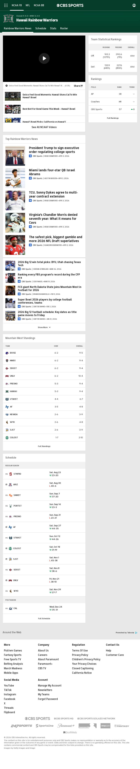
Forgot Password (48, 699)
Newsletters (45, 690)
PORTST (18, 505)
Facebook (9, 699)
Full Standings (44, 446)
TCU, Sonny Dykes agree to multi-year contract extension (53, 194)
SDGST (13, 368)
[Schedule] (40, 28)
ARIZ (15, 484)
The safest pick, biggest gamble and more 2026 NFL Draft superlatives (55, 239)
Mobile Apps (11, 673)
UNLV (12, 376)
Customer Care (115, 655)
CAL (15, 608)
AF (11, 406)
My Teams (43, 694)
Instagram (10, 694)
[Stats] (53, 28)
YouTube (9, 685)
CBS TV (42, 668)
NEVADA (14, 414)
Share (77, 85)
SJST (12, 429)
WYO (12, 422)
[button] (44, 58)
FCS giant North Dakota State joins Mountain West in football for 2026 (49, 288)
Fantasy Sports (12, 655)
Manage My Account (49, 685)
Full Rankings (113, 118)
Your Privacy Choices (84, 664)
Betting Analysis (13, 664)
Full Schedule (44, 618)
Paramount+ (45, 664)
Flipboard (9, 712)
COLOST (14, 437)
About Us (43, 650)
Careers (42, 655)
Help (108, 650)
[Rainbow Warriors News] (17, 28)
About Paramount (48, 659)
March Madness (13, 668)
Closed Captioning (82, 668)
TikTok (7, 690)
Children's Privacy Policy (86, 659)
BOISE (13, 352)
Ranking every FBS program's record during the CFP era (49, 276)
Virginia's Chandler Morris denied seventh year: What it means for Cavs (53, 219)
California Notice (82, 673)
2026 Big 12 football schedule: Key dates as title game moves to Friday (47, 313)
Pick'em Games (13, 650)
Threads (9, 708)
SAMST (17, 495)
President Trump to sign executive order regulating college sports (54, 150)
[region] (44, 59)
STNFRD (17, 473)
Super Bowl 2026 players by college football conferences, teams (45, 301)
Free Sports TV (12, 659)
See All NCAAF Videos (44, 127)
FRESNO (14, 383)
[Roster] (64, 28)
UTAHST (14, 399)
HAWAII (13, 391)
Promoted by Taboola (126, 633)
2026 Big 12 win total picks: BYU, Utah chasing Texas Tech (49, 264)
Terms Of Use (80, 650)
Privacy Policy (80, 655)
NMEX (13, 360)
